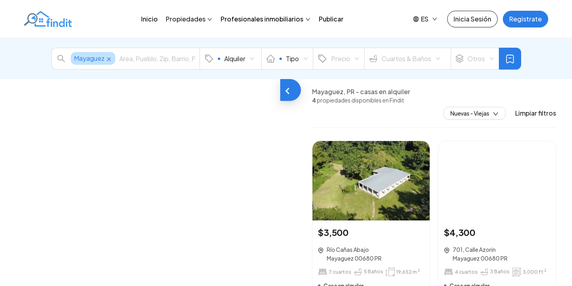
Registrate (525, 19)
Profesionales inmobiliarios (266, 19)
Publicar (331, 19)
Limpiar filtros (535, 113)
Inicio (149, 19)
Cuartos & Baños (405, 58)
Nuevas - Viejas (474, 113)
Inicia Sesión (472, 19)
